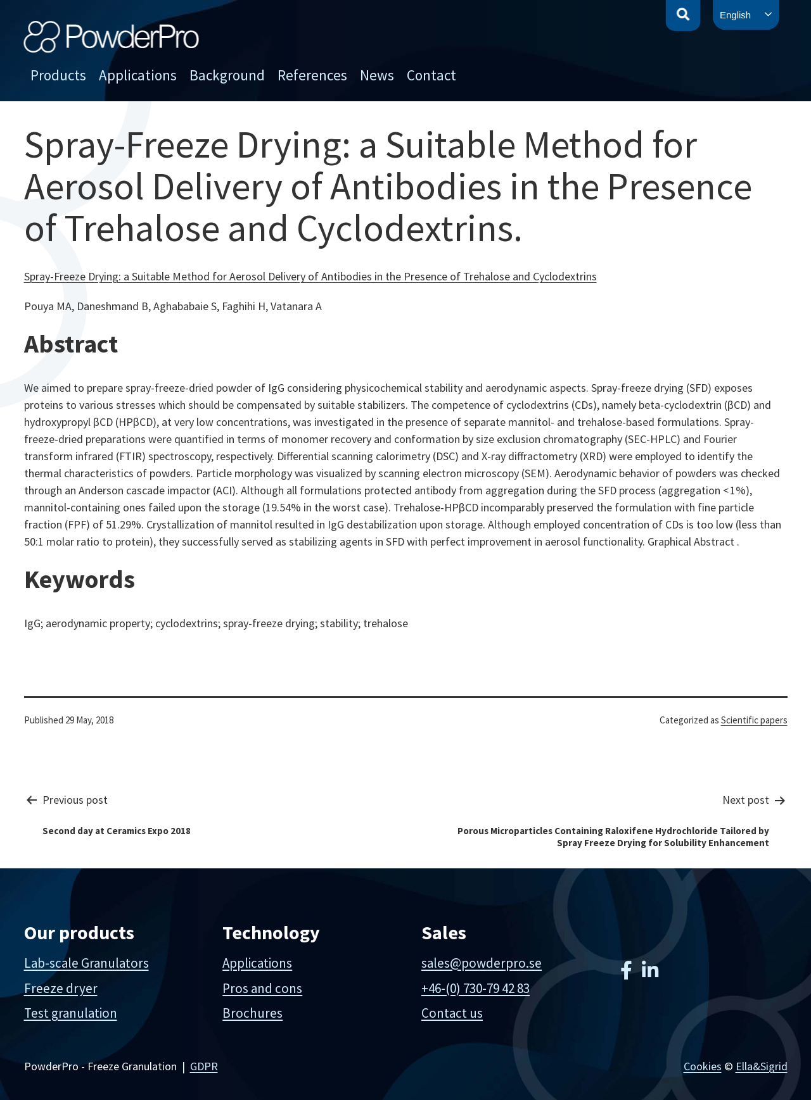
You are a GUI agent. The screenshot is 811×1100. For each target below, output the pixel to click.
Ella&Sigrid (762, 1066)
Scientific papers (754, 720)
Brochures (252, 1013)
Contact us (452, 1013)
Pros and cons (262, 988)
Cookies (703, 1066)
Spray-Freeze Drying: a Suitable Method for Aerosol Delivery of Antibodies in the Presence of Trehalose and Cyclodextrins (310, 276)
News (377, 75)
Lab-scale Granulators (86, 963)
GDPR (204, 1066)
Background (227, 75)
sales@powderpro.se (481, 963)
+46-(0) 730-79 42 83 (475, 988)
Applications (138, 75)
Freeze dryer (61, 988)
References (312, 75)
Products (58, 75)
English (735, 14)
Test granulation (70, 1013)
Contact (431, 75)
